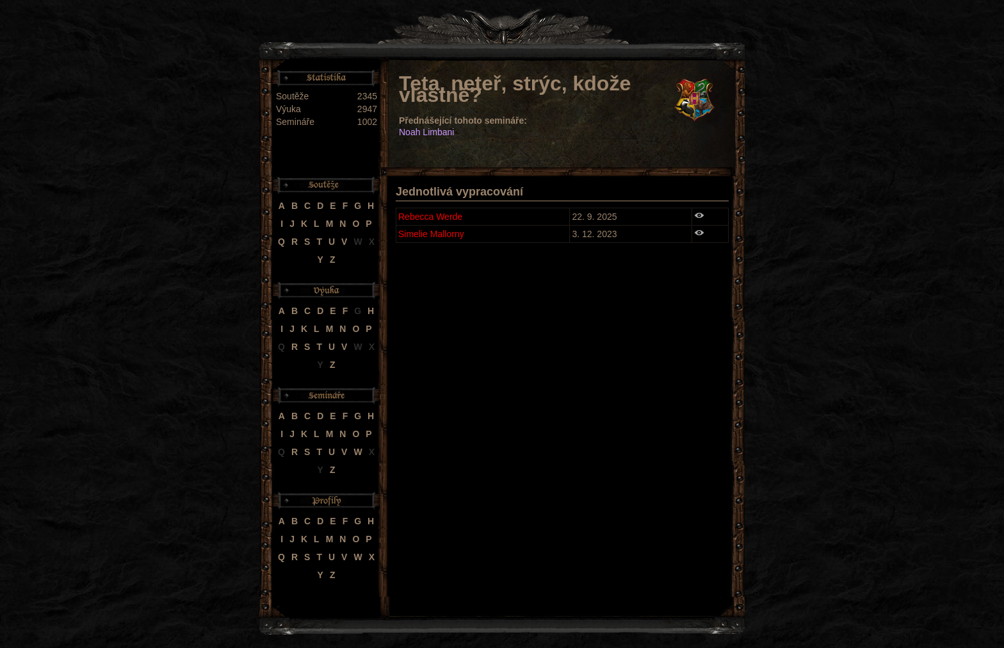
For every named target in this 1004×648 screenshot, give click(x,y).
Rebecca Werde (430, 217)
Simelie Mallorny (431, 234)
